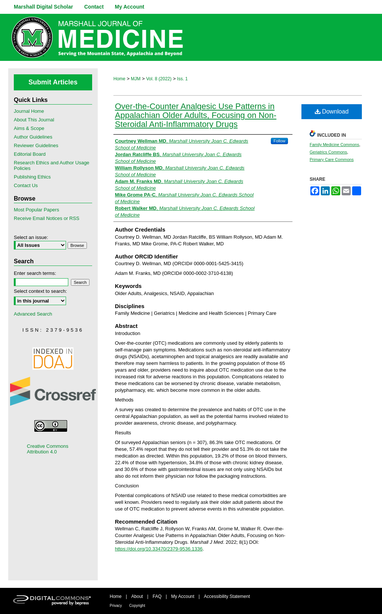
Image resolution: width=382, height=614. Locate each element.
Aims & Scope (29, 128)
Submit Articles (52, 82)
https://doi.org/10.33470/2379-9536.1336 (159, 549)
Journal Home (29, 111)
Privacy (116, 606)
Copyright (137, 606)
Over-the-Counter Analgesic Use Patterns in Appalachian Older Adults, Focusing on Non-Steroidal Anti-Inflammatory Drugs (195, 115)
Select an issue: (31, 237)
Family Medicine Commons (334, 144)
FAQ (157, 596)
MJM (136, 78)
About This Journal (34, 120)
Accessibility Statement (227, 596)
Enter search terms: (35, 273)
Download (332, 111)
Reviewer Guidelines (36, 145)
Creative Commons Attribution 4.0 (47, 449)
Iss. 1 (182, 78)
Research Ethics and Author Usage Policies (51, 165)
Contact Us (26, 185)
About (137, 596)
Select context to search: (40, 291)
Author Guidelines (33, 137)
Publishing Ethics (32, 177)
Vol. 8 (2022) (159, 78)
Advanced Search (33, 314)
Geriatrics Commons (328, 152)
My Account (182, 596)
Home (119, 78)
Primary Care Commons (332, 159)
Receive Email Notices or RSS (46, 218)
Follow (279, 141)
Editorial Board (30, 154)
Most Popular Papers (36, 210)
